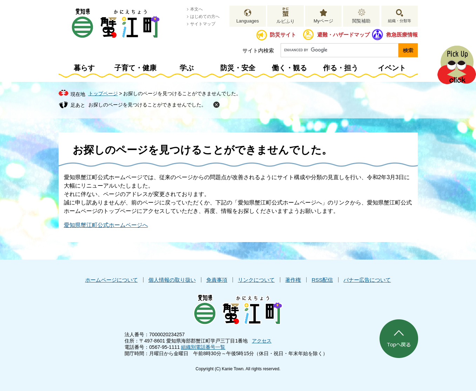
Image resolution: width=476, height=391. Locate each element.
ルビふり (285, 21)
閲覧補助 (361, 21)
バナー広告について (367, 280)
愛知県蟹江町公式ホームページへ (106, 225)
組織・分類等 (399, 21)
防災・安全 (237, 68)
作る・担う (340, 68)
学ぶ (187, 68)
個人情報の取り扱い (172, 280)
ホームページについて (111, 280)
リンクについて (256, 280)
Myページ (323, 21)
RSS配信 (322, 280)
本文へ (196, 9)
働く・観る (289, 68)
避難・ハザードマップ (343, 35)
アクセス (261, 341)
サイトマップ (202, 23)
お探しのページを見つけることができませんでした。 (147, 104)
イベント (392, 68)
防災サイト (283, 35)
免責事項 (216, 280)
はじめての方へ (205, 16)
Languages (247, 21)
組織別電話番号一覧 (203, 347)
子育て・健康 (135, 68)
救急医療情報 (402, 35)
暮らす (84, 68)
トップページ (103, 93)
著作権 (293, 280)
